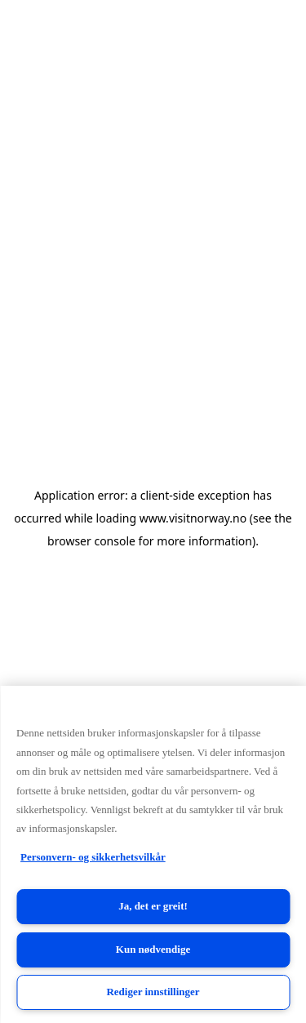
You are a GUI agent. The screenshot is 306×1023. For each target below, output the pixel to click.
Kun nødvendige (153, 949)
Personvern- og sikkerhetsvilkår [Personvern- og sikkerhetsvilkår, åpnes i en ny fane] (93, 857)
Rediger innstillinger (152, 991)
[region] (153, 854)
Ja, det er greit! (153, 906)
